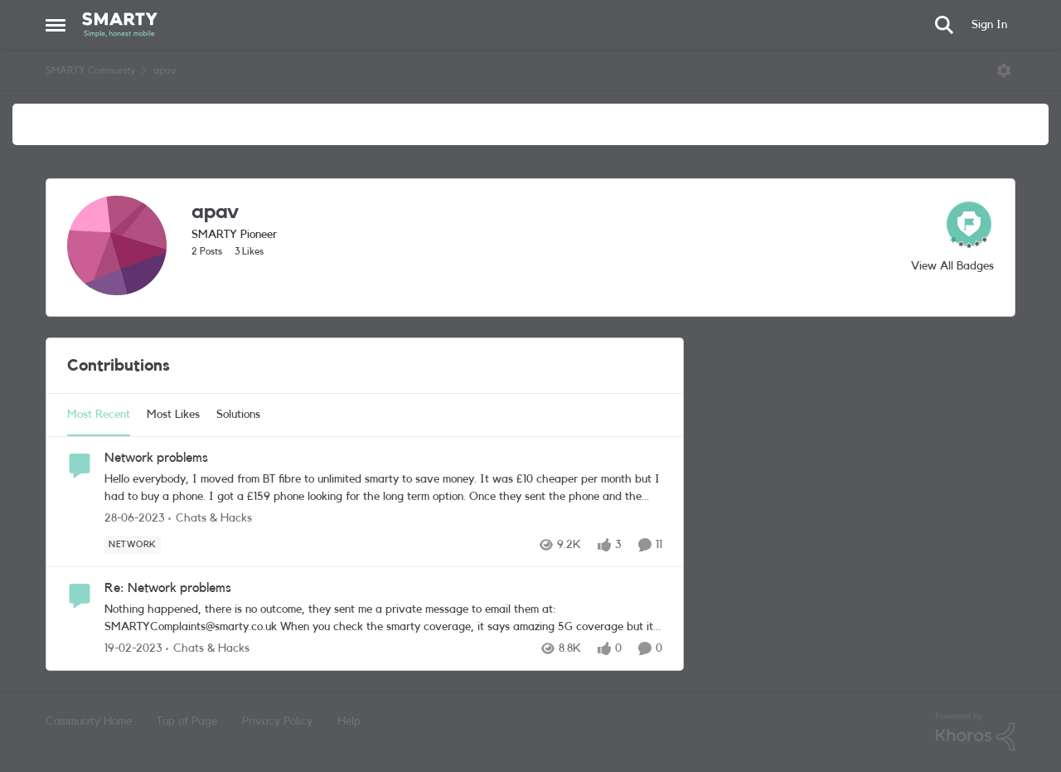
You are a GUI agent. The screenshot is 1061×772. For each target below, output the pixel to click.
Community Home (89, 721)
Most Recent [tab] (98, 414)
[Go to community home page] (119, 24)
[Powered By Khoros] (975, 732)
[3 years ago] (134, 518)
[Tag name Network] (132, 545)
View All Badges (952, 266)
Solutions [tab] (238, 414)
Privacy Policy (277, 721)
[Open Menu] (1003, 70)
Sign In (989, 25)
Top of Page (187, 721)
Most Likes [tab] (173, 414)
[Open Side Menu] (55, 24)
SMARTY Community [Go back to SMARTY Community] (90, 70)
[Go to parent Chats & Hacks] (210, 518)
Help (349, 721)
